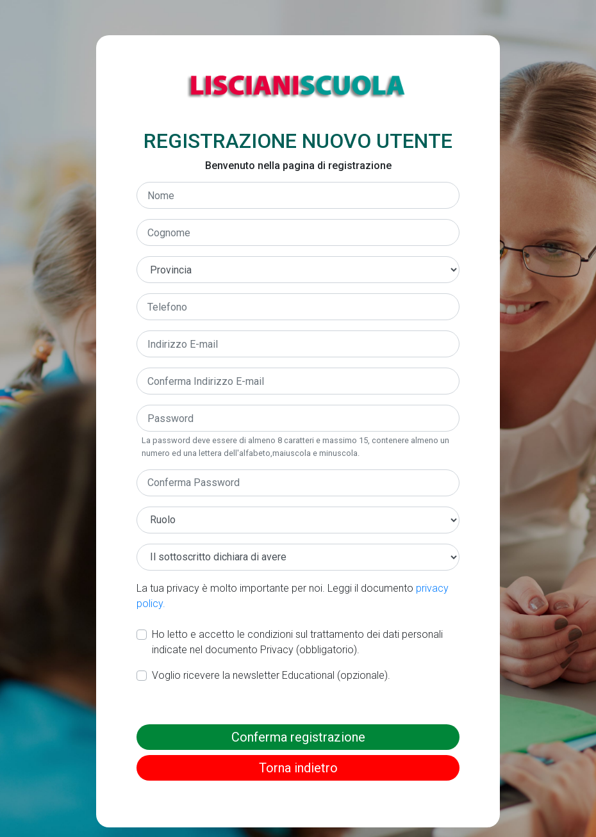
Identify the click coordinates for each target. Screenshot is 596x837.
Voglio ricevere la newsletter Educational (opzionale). (271, 675)
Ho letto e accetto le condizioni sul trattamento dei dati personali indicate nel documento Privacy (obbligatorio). (297, 642)
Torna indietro (298, 768)
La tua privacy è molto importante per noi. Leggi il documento (293, 596)
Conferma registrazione (298, 737)
